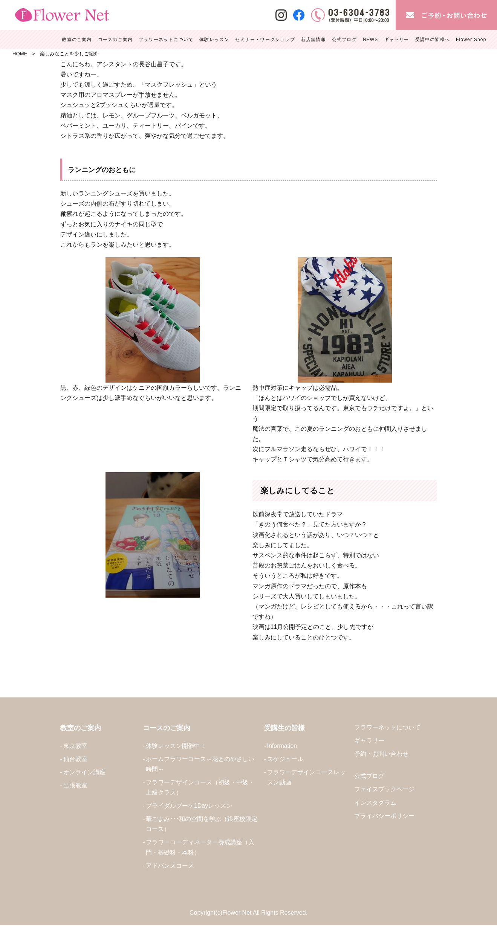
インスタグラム (375, 802)
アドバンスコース (170, 866)
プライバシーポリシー (384, 816)
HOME (19, 53)
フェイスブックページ (384, 789)
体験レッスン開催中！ (176, 746)
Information (282, 746)
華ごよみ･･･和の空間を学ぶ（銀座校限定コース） (201, 824)
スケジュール (285, 759)
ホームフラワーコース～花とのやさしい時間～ (200, 764)
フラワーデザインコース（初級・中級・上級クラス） (200, 788)
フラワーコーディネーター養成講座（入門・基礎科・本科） (200, 847)
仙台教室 (75, 759)
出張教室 (75, 786)
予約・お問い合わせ (381, 754)
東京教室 (75, 746)
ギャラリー (369, 741)
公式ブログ (369, 776)
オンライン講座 (84, 772)
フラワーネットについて (387, 727)
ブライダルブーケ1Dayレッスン (189, 806)
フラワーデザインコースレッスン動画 (306, 777)
